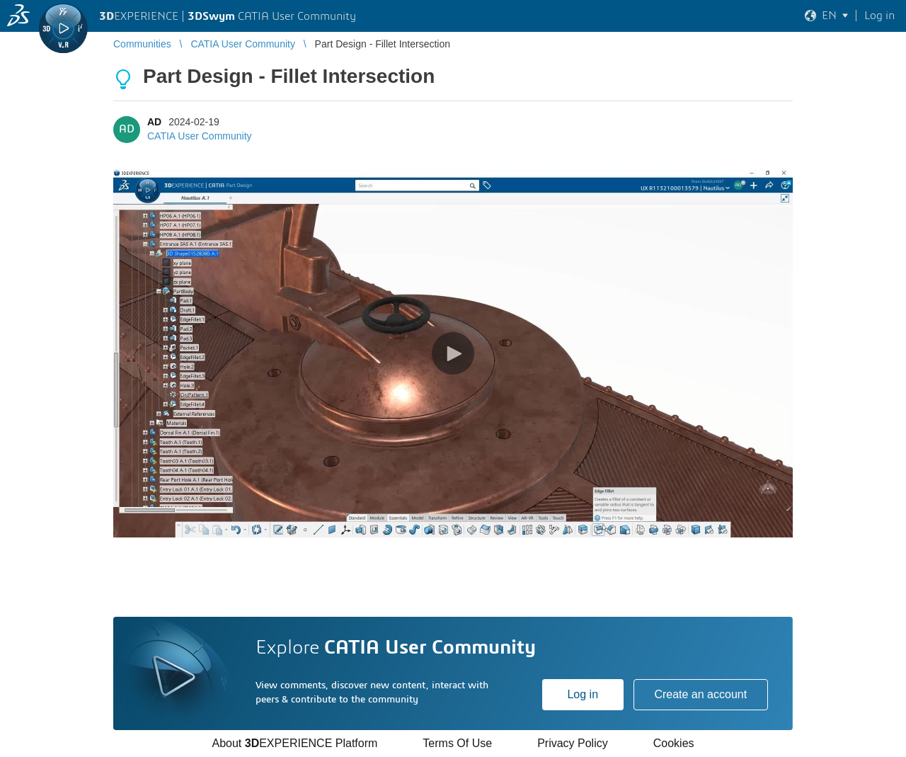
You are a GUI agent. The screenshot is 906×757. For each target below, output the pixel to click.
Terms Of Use (457, 743)
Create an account (700, 694)
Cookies (673, 743)
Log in (582, 694)
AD (154, 121)
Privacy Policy (572, 743)
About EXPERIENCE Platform (294, 743)
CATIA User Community (199, 136)
